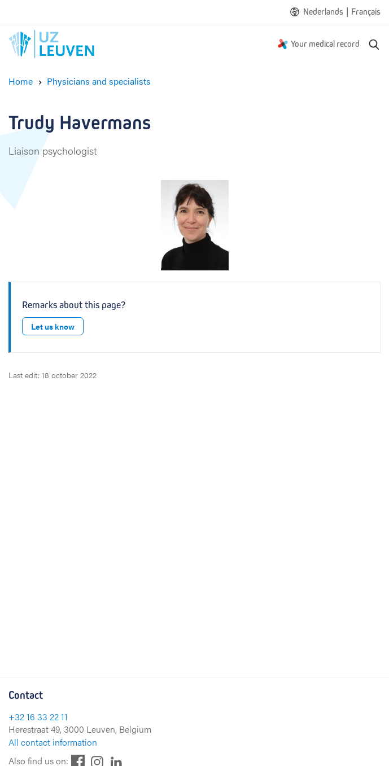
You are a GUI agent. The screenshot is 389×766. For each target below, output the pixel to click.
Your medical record (325, 43)
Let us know (53, 326)
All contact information (52, 742)
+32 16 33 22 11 (38, 716)
